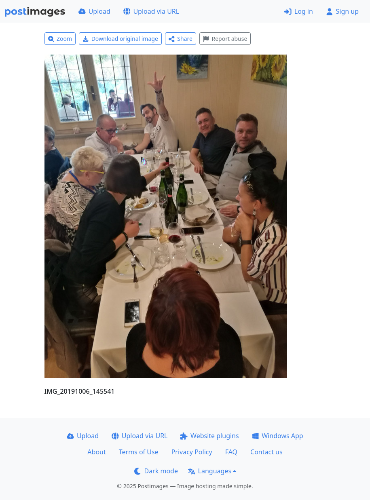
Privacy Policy (191, 451)
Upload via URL (151, 11)
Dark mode (156, 470)
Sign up (342, 11)
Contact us (266, 451)
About (96, 451)
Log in (298, 11)
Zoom (60, 38)
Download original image (120, 38)
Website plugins (209, 435)
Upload (94, 11)
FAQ (231, 451)
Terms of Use (139, 451)
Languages (209, 470)
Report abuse (225, 38)
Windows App (277, 435)
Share (180, 38)
